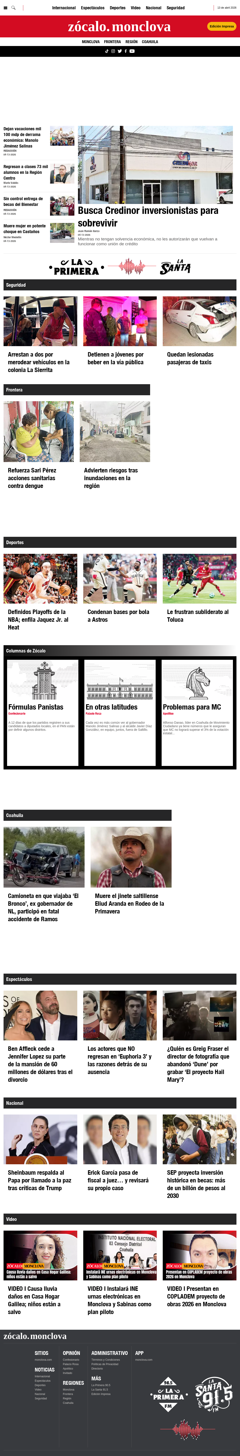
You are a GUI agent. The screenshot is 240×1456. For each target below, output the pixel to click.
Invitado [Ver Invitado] (67, 1373)
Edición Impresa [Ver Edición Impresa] (222, 26)
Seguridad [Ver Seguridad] (176, 7)
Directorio (97, 1368)
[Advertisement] (120, 91)
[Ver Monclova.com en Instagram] (113, 51)
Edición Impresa (100, 1394)
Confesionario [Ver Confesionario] (71, 1359)
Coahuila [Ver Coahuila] (150, 41)
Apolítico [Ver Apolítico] (68, 1368)
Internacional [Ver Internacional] (64, 7)
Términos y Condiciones (105, 1359)
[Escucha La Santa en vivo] (214, 1394)
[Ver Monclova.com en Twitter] (120, 51)
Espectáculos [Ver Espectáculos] (93, 7)
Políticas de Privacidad (104, 1364)
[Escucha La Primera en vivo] (165, 1394)
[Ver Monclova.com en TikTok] (107, 51)
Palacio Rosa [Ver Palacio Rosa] (71, 1364)
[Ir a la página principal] (119, 26)
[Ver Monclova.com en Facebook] (126, 51)
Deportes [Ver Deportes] (118, 7)
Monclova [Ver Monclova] (91, 41)
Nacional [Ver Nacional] (153, 7)
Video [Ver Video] (136, 7)
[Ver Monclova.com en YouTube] (132, 51)
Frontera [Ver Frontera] (112, 41)
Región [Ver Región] (131, 41)
